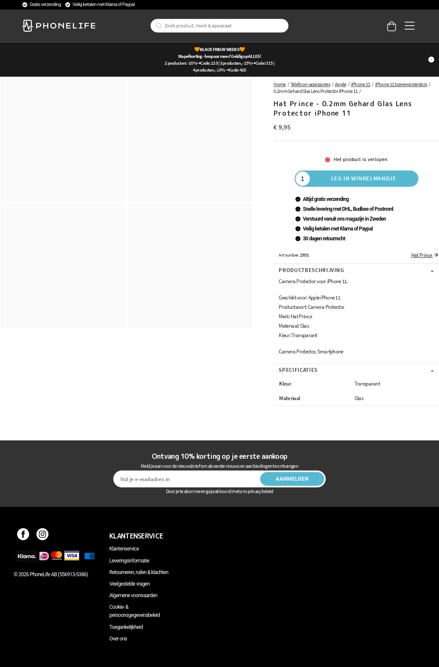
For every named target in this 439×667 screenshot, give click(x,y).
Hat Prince (425, 255)
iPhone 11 (360, 84)
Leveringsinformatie (129, 561)
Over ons (118, 639)
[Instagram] (42, 536)
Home (280, 84)
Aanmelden (292, 479)
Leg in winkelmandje (364, 178)
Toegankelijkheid (126, 627)
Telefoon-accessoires (310, 84)
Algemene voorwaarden (133, 595)
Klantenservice (124, 549)
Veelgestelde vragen (129, 584)
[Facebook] (23, 536)
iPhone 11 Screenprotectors (401, 84)
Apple (340, 84)
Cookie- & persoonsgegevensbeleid (134, 611)
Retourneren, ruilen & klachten (138, 572)
